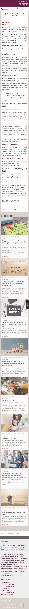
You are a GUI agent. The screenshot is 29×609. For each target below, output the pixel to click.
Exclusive (9, 236)
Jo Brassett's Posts (6, 468)
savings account (13, 114)
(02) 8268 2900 (24, 1)
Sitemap (8, 607)
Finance (14, 318)
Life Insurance (15, 236)
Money (24, 318)
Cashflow (4, 318)
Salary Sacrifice (17, 469)
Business (4, 236)
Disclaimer (13, 607)
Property (22, 433)
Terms (20, 604)
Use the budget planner (9, 75)
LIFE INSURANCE (7, 202)
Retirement (19, 507)
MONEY (15, 202)
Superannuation (22, 357)
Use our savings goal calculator (11, 45)
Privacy (3, 607)
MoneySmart (6, 22)
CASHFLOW (8, 200)
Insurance (4, 277)
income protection (14, 95)
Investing (10, 357)
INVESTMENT (16, 200)
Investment (19, 318)
